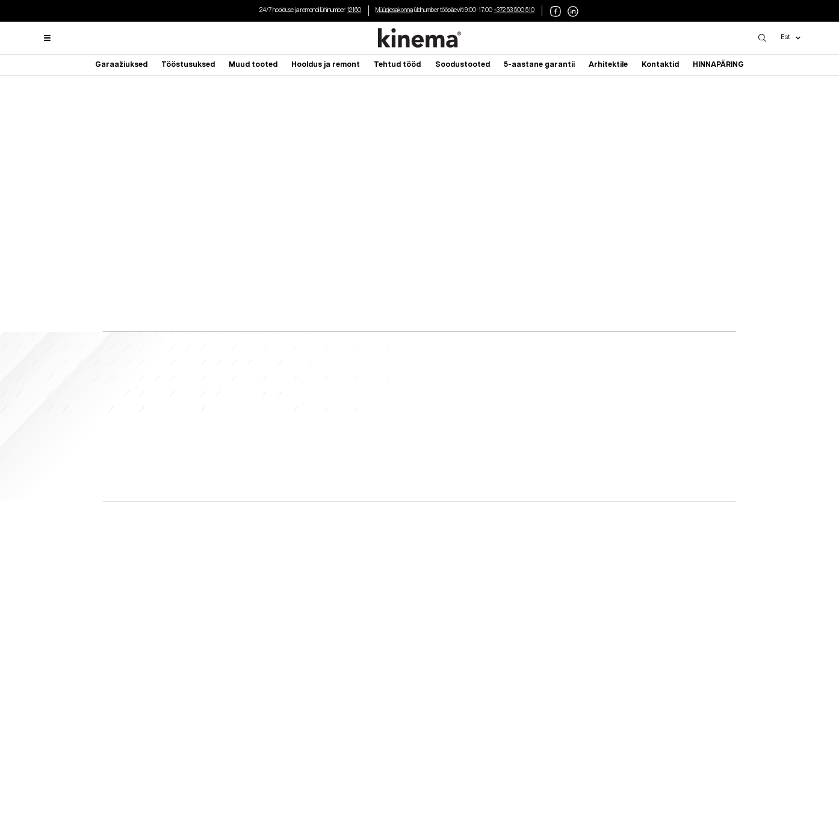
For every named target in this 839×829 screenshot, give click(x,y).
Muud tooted (253, 65)
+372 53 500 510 (514, 10)
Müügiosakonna (394, 10)
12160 (354, 10)
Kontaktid (660, 65)
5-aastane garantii (539, 65)
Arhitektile (608, 65)
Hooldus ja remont (325, 65)
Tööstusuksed (188, 65)
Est (790, 37)
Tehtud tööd (397, 65)
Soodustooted (462, 65)
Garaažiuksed (121, 65)
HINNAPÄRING (718, 65)
